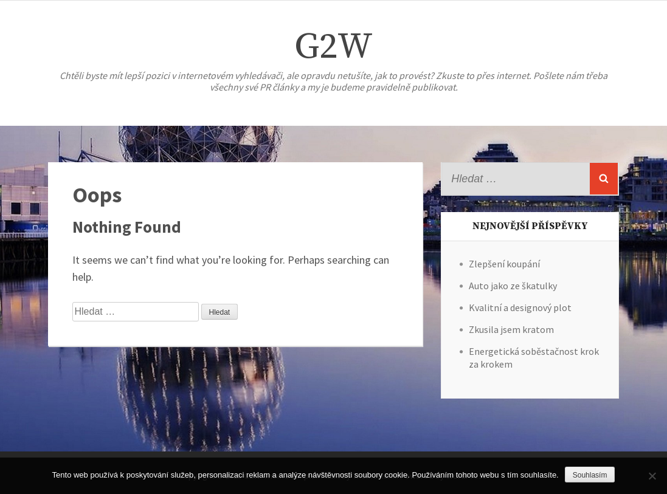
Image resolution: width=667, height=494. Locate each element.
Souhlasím (590, 475)
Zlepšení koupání (504, 264)
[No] (652, 476)
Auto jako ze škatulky (513, 286)
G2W (333, 47)
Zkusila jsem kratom (511, 329)
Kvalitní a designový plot (520, 307)
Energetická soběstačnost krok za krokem (534, 357)
